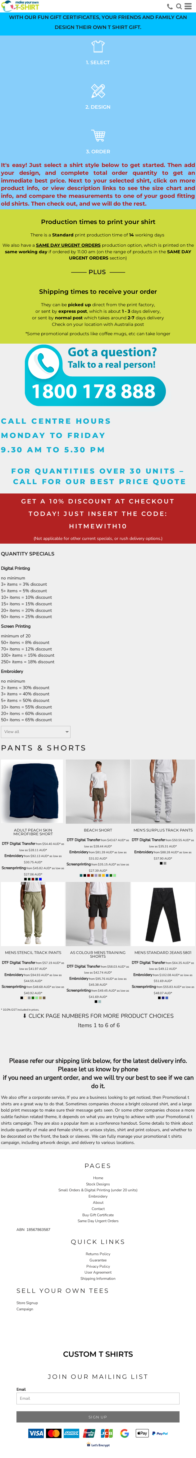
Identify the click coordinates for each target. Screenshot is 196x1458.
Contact (98, 1208)
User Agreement (98, 1272)
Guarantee (98, 1260)
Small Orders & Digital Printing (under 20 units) (98, 1190)
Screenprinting (14, 867)
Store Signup (27, 1302)
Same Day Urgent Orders (98, 1220)
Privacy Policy (98, 1266)
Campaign (24, 1309)
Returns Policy (98, 1253)
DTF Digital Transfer (18, 843)
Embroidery (13, 855)
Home (98, 1177)
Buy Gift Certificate (98, 1215)
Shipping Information (98, 1278)
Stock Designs (98, 1184)
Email (21, 1389)
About (98, 1202)
